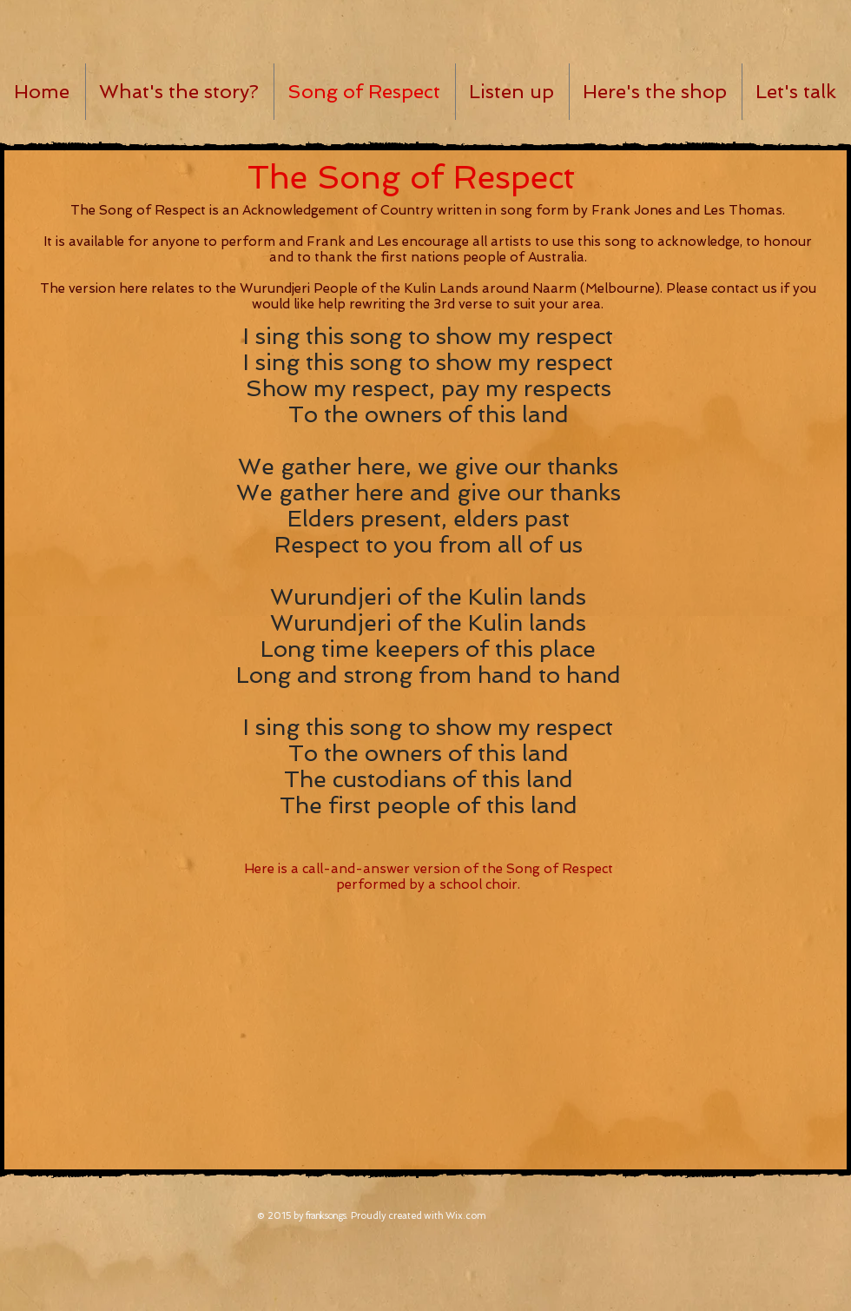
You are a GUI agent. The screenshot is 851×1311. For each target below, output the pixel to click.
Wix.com (465, 1216)
